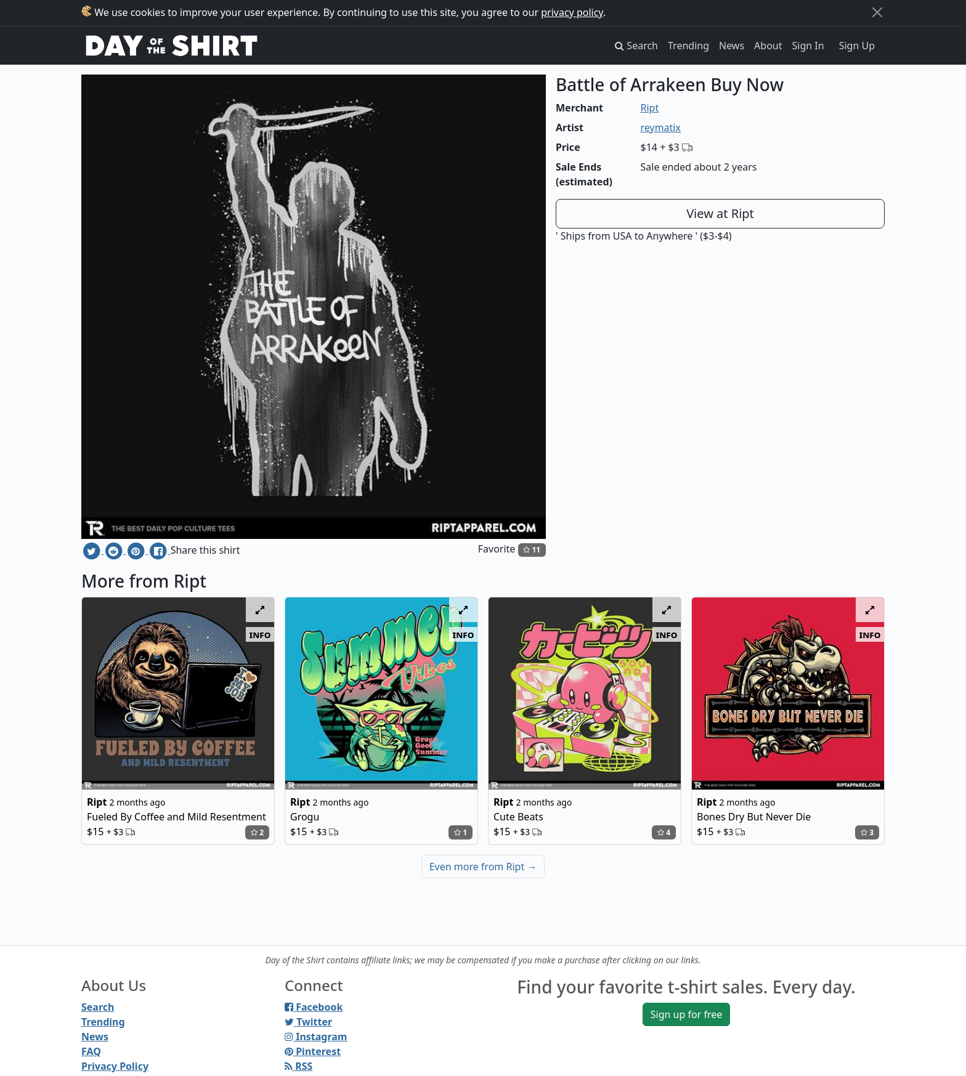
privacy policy (572, 12)
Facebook (314, 1007)
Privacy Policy (114, 1066)
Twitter (308, 1022)
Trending (688, 45)
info (260, 634)
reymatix (661, 127)
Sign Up (857, 45)
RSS (298, 1066)
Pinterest (313, 1051)
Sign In (808, 45)
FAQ (91, 1051)
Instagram (316, 1036)
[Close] (877, 12)
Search (97, 1007)
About (768, 45)
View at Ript (720, 213)
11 (531, 549)
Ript (650, 108)
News (731, 45)
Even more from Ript (483, 866)
